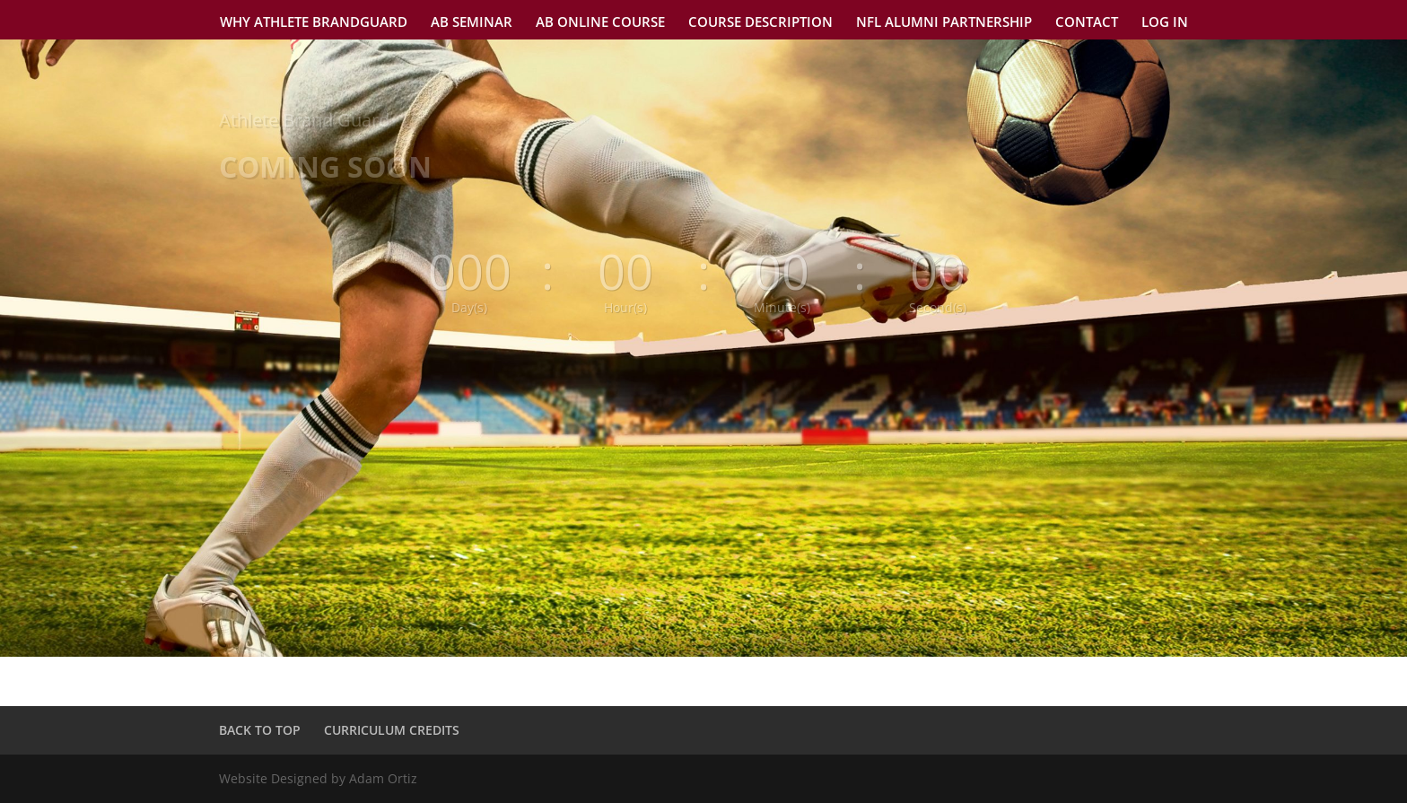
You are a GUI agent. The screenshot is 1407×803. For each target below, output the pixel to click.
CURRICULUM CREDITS (391, 729)
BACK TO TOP (260, 729)
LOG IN (1164, 23)
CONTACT (1086, 23)
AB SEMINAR (471, 23)
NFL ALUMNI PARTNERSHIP (944, 23)
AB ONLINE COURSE (600, 23)
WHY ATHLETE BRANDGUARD (313, 23)
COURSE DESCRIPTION (760, 23)
